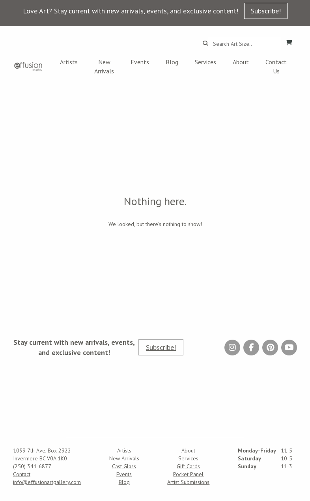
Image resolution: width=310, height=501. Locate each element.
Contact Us (276, 66)
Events (140, 62)
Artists (69, 62)
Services (205, 62)
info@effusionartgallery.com (47, 482)
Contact (21, 474)
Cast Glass (124, 466)
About (241, 62)
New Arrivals (104, 66)
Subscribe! (266, 10)
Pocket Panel (188, 474)
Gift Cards (188, 466)
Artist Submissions (188, 482)
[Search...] (244, 43)
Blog (172, 62)
